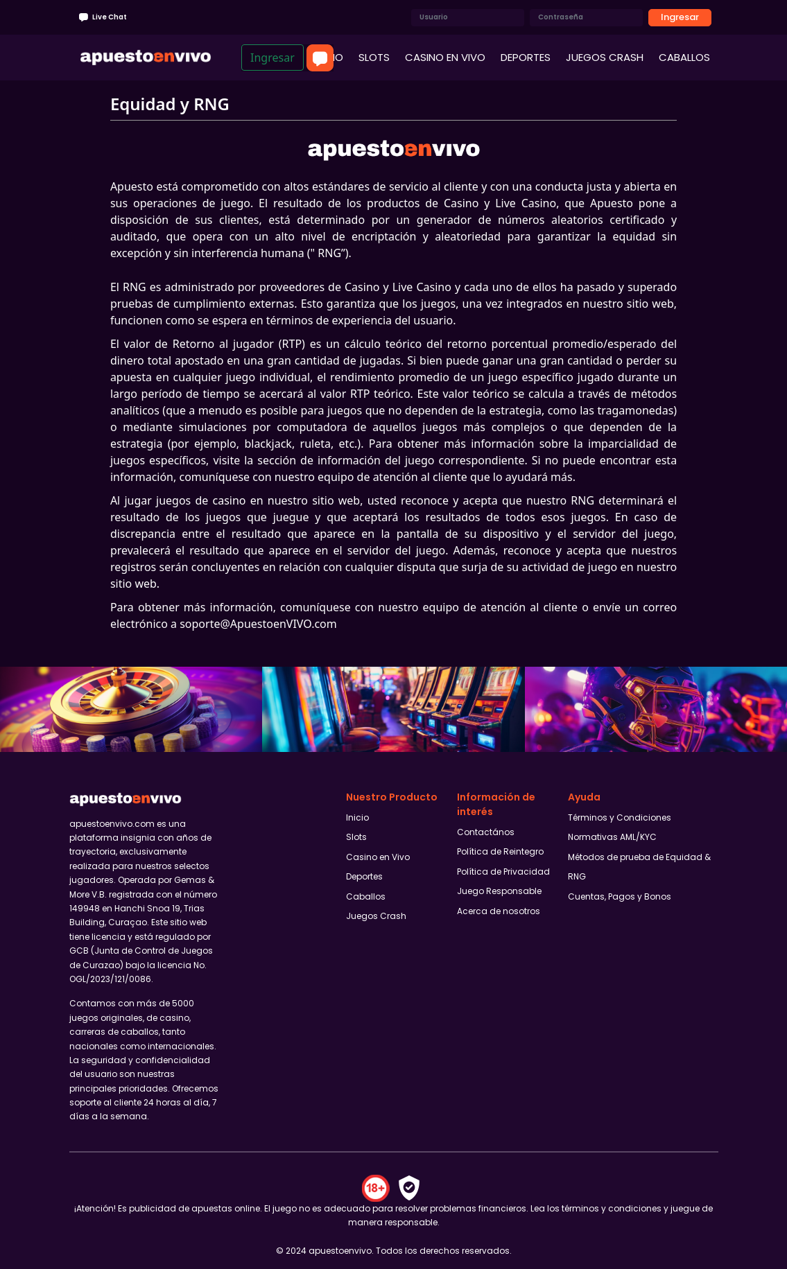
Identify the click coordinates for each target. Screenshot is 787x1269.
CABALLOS (684, 57)
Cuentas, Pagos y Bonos (619, 896)
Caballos (366, 896)
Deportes (364, 876)
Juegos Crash (376, 916)
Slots (356, 837)
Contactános (485, 832)
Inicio (357, 817)
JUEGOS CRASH (604, 57)
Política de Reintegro (500, 851)
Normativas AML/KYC (612, 837)
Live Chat (101, 17)
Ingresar (680, 17)
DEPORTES (526, 57)
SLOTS (374, 57)
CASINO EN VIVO (445, 57)
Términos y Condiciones (619, 817)
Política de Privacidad (503, 871)
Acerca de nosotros (498, 911)
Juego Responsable (499, 891)
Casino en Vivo (378, 857)
